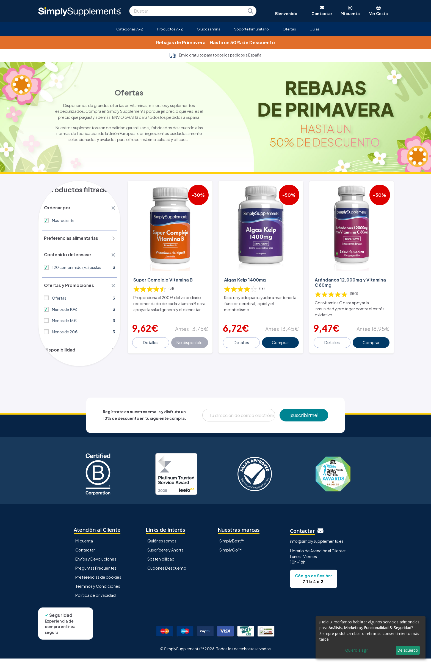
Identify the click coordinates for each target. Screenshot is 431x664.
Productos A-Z (170, 29)
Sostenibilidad (161, 564)
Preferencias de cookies (98, 582)
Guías (315, 29)
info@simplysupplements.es (317, 547)
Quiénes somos (161, 546)
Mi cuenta (84, 546)
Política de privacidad (95, 600)
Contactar (85, 555)
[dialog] (371, 637)
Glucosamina (208, 29)
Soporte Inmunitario (251, 29)
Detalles (151, 337)
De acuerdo (407, 650)
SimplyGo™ (230, 555)
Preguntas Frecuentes (96, 573)
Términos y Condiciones (97, 591)
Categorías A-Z (129, 29)
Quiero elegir (356, 650)
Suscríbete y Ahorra (165, 555)
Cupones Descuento (166, 573)
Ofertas (289, 29)
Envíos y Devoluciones (95, 564)
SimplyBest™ (232, 546)
